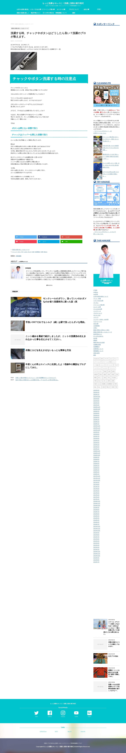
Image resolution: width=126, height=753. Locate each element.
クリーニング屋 (107, 362)
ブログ (116, 365)
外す (22, 252)
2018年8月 (96, 459)
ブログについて (74, 9)
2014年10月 (96, 555)
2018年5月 (96, 465)
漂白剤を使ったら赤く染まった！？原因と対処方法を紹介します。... (111, 156)
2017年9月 (96, 482)
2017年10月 (96, 480)
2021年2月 (96, 405)
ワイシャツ (112, 368)
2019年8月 (96, 434)
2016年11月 (96, 503)
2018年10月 (96, 455)
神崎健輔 (18, 256)
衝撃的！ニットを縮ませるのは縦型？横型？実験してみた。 (114, 673)
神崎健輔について (61, 13)
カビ (111, 358)
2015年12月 (96, 526)
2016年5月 (96, 516)
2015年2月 (96, 547)
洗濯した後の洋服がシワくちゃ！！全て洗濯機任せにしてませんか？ (35, 377)
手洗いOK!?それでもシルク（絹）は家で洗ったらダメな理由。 (56, 322)
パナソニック (109, 365)
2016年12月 (96, 501)
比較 (105, 377)
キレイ (116, 358)
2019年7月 (96, 436)
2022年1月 (96, 394)
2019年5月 (96, 440)
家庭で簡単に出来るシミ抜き (101, 330)
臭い (99, 387)
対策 (109, 374)
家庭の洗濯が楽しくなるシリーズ (23, 13)
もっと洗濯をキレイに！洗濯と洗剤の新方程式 (63, 3)
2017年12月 (96, 476)
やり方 (106, 358)
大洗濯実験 (96, 325)
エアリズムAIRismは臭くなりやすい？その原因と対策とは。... (111, 174)
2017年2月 (96, 497)
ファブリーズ (97, 311)
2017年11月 (96, 478)
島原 (113, 374)
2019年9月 (96, 432)
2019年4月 (96, 442)
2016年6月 (96, 514)
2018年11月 (96, 453)
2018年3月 (96, 470)
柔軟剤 (95, 340)
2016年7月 (96, 511)
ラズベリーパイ (97, 321)
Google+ (89, 716)
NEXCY (56, 731)
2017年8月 (96, 484)
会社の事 (86, 9)
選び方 (108, 387)
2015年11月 (96, 528)
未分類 (95, 338)
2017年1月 (96, 499)
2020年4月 (96, 417)
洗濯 (33, 252)
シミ (114, 362)
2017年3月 (96, 495)
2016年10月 (96, 505)
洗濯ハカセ (97, 384)
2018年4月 (96, 467)
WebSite (49, 285)
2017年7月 (96, 486)
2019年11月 (96, 428)
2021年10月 (96, 396)
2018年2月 (96, 472)
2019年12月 (96, 426)
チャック (14, 252)
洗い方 (29, 252)
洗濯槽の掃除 (97, 344)
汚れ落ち (114, 377)
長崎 (113, 387)
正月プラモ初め (113, 656)
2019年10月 (96, 430)
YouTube (76, 716)
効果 (113, 371)
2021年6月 (96, 400)
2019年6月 (96, 438)
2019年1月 (96, 449)
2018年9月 (96, 457)
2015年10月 (96, 530)
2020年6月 (96, 415)
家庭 (105, 374)
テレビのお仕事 (97, 309)
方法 (117, 374)
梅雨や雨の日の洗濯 (98, 342)
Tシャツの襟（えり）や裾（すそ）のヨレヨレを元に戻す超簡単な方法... (111, 165)
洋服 (95, 380)
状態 (42, 252)
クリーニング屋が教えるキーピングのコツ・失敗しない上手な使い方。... (111, 139)
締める (45, 252)
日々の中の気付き (48, 13)
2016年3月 (96, 520)
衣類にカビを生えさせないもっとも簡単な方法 (48, 350)
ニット (102, 365)
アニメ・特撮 (97, 298)
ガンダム (95, 302)
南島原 (96, 374)
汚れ (109, 377)
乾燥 (105, 371)
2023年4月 (96, 390)
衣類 (103, 387)
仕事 (109, 371)
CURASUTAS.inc (43, 731)
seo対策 (95, 294)
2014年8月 (96, 560)
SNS (102, 358)
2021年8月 (96, 398)
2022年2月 (96, 392)
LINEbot (95, 292)
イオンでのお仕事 (35, 9)
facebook (96, 358)
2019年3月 (96, 444)
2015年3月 (96, 545)
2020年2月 (96, 421)
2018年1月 (96, 474)
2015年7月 (96, 537)
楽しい (100, 377)
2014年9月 (96, 558)
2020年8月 (96, 413)
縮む (95, 387)
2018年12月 (96, 451)
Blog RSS (69, 731)
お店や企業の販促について (23, 9)
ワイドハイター (98, 371)
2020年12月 (96, 407)
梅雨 (95, 377)
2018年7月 (96, 461)
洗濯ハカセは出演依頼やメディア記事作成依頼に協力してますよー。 (114, 687)
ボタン (19, 252)
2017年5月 (96, 491)
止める (26, 252)
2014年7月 (96, 562)
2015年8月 (96, 535)
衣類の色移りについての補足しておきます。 (114, 644)
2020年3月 (96, 419)
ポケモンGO (96, 315)
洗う (105, 380)
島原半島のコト (36, 13)
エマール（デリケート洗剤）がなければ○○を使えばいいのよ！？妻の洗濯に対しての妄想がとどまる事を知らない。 (112, 628)
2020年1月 (96, 424)
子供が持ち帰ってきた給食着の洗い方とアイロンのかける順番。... (111, 148)
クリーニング (97, 362)
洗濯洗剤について (98, 348)
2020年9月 (96, 411)
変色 (100, 374)
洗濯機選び (38, 252)
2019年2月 (96, 447)
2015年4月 (96, 543)
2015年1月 (96, 549)
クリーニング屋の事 (48, 9)
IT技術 (95, 290)
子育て (99, 9)
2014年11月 (96, 553)
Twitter (36, 716)
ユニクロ (105, 368)
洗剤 (109, 380)
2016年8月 (96, 509)
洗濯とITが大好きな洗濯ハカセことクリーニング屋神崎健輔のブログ (63, 743)
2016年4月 (96, 518)
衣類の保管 (96, 353)
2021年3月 (96, 403)
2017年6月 (96, 488)
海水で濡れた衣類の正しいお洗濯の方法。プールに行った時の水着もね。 (37, 380)
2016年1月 (96, 524)
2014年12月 (96, 551)
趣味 (73, 13)
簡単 (116, 384)
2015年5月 (96, 541)
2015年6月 (96, 539)
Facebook (50, 716)
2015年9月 (96, 532)
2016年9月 (96, 507)
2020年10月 (96, 409)
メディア (95, 317)
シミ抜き (96, 365)
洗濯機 (103, 384)
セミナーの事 (61, 9)
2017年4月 (96, 493)
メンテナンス (97, 368)
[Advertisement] (49, 195)
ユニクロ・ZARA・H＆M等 (100, 319)
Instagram (63, 716)
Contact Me (83, 731)
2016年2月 (96, 522)
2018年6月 (96, 463)
